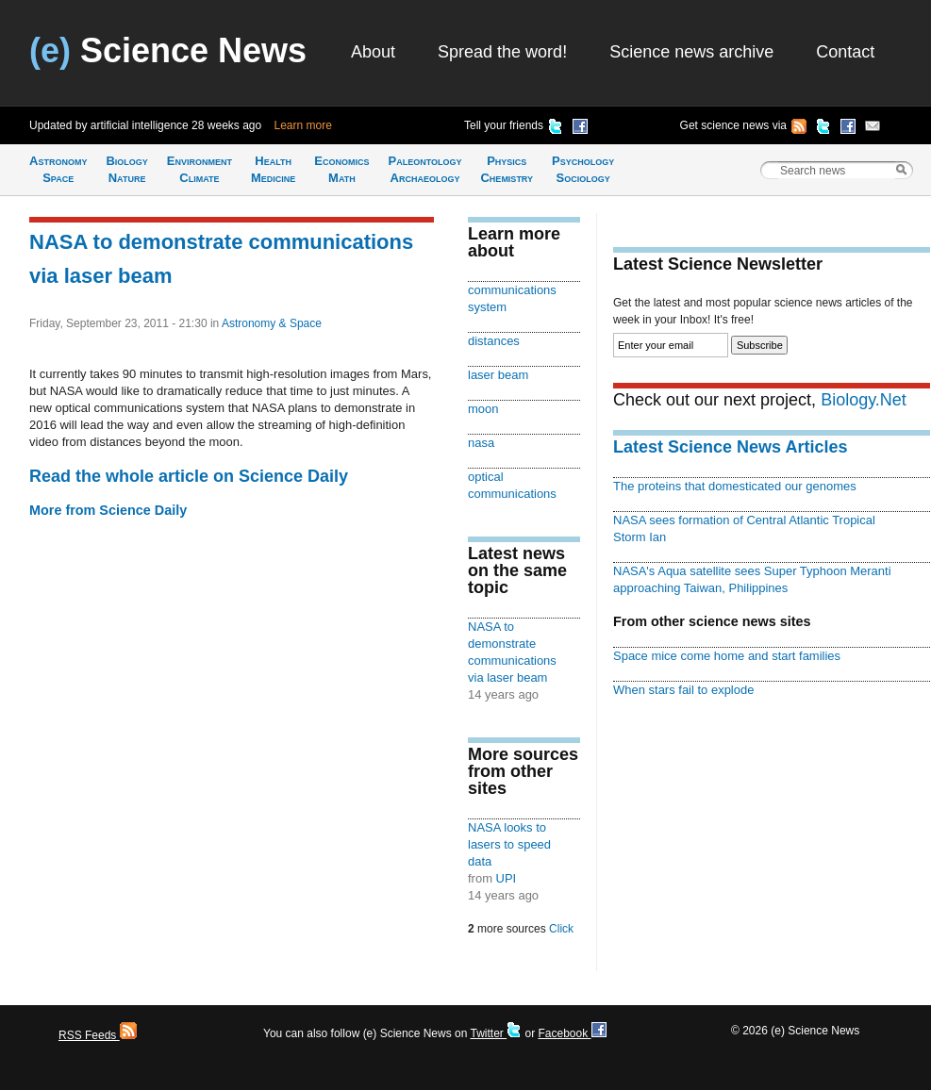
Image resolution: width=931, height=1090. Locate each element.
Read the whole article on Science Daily (188, 476)
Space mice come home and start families (726, 656)
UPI (506, 878)
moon (483, 409)
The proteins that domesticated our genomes (734, 486)
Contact (845, 51)
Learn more (303, 125)
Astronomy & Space (272, 323)
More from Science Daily (108, 510)
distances (494, 341)
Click (561, 928)
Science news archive (691, 51)
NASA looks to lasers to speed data (509, 844)
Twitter (496, 1033)
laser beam (498, 375)
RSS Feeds (97, 1035)
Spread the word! (502, 51)
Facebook (572, 1033)
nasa (481, 443)
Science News (168, 50)
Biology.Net (863, 399)
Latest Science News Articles (730, 447)
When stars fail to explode (683, 690)
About (373, 51)
